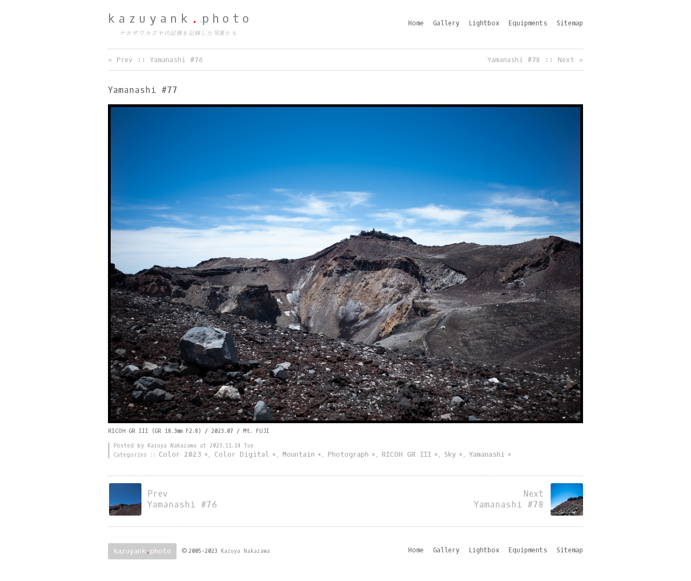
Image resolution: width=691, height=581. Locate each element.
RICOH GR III (406, 454)
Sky (450, 454)
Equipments (528, 23)
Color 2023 (180, 454)
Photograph (348, 454)
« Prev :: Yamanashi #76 (155, 59)
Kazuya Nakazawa (245, 551)
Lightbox (484, 23)
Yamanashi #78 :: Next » (535, 59)
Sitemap (570, 23)
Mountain (298, 454)
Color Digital (241, 454)
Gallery (446, 23)
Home (416, 23)
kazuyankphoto (180, 18)
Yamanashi (487, 454)
